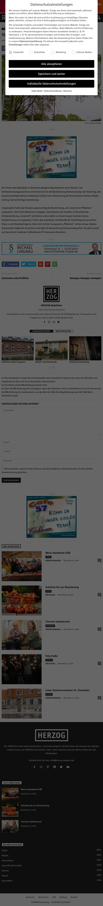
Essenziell (16, 50)
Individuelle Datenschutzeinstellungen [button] (51, 82)
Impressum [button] (67, 89)
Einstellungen (16, 43)
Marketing (58, 50)
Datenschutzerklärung (30, 39)
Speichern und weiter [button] (51, 72)
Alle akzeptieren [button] (51, 62)
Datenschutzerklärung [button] (53, 89)
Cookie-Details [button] (37, 89)
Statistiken (37, 50)
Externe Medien (82, 50)
